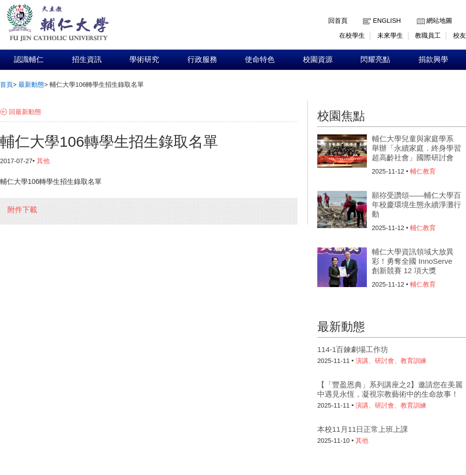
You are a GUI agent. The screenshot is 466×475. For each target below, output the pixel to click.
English (387, 20)
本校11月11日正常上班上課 (362, 429)
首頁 (6, 84)
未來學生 (390, 35)
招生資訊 (87, 59)
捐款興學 (433, 59)
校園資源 (318, 59)
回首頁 (338, 20)
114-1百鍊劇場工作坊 (352, 349)
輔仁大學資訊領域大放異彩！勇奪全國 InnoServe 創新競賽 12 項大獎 (413, 261)
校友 (459, 35)
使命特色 (260, 59)
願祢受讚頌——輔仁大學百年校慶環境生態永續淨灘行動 (416, 204)
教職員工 (428, 35)
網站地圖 (439, 20)
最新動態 (31, 84)
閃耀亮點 (375, 59)
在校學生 (352, 35)
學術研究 (144, 59)
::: (419, 13)
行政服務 (202, 59)
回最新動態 (25, 112)
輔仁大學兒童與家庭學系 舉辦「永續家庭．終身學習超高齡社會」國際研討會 (416, 148)
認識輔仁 (29, 59)
